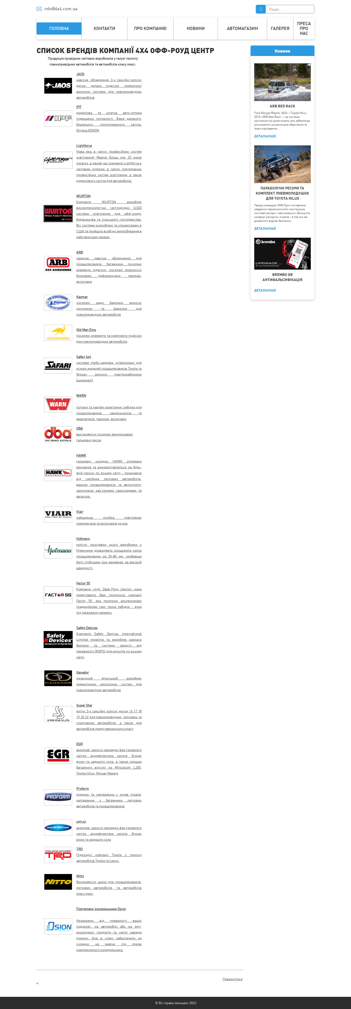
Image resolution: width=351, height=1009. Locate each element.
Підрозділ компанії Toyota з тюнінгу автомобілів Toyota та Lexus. (109, 855)
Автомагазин (242, 28)
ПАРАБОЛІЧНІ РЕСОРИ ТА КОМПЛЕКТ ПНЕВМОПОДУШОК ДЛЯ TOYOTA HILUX (282, 193)
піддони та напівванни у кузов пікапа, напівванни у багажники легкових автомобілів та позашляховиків (109, 800)
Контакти (104, 28)
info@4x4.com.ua (60, 8)
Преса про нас (304, 28)
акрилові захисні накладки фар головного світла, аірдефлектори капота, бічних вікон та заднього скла (109, 833)
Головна (59, 28)
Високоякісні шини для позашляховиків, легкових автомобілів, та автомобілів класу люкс (109, 888)
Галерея (280, 28)
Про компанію (150, 28)
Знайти (261, 9)
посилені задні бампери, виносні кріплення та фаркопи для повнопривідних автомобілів (109, 308)
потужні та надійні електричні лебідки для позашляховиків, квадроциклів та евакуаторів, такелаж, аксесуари (109, 413)
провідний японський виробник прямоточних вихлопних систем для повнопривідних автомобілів (109, 684)
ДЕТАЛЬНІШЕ (265, 136)
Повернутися (233, 979)
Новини (196, 28)
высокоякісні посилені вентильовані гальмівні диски (104, 434)
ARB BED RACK (282, 106)
